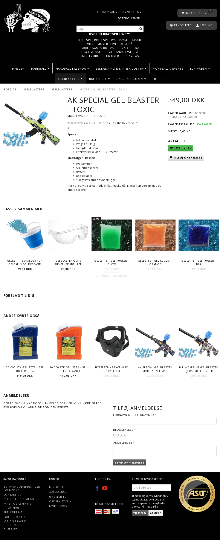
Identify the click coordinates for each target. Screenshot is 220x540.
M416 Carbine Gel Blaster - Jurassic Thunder (198, 369)
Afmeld (156, 513)
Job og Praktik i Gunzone (15, 523)
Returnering (13, 512)
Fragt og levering (17, 503)
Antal (174, 141)
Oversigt (10, 529)
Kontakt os (131, 12)
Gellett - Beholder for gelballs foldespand (25, 262)
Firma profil (107, 12)
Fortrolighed (129, 18)
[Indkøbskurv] (197, 13)
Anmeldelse (122, 442)
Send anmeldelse (129, 462)
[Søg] (140, 29)
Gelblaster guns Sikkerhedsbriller (68, 262)
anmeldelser (97, 123)
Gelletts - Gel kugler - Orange (155, 262)
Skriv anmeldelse (126, 123)
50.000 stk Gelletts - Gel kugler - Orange (68, 369)
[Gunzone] (27, 17)
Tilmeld (139, 513)
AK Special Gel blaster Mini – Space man (155, 369)
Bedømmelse (123, 430)
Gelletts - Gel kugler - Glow (111, 262)
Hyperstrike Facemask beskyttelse (111, 369)
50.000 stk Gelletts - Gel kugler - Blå (25, 369)
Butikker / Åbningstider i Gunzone (21, 488)
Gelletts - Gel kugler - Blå (198, 262)
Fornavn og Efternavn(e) (133, 415)
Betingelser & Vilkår (19, 499)
